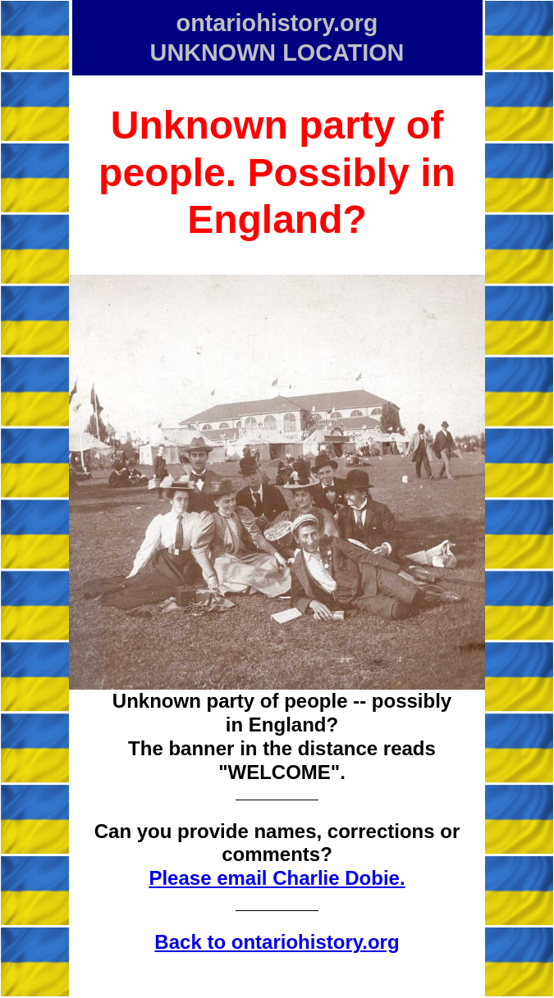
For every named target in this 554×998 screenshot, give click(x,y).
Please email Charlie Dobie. (277, 878)
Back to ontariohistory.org (276, 942)
